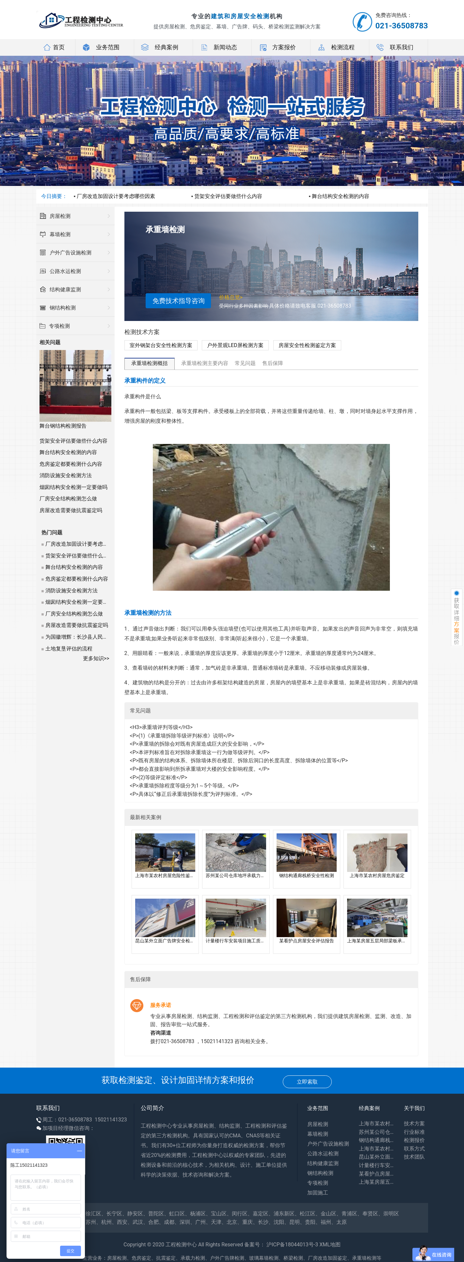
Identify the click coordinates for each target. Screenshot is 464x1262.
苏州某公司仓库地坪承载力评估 (376, 1132)
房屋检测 (317, 1124)
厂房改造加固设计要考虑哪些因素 (116, 196)
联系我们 (395, 47)
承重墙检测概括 (149, 363)
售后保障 (272, 363)
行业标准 (414, 1132)
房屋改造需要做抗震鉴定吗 (71, 510)
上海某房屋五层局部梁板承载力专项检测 (376, 1182)
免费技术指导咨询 (178, 301)
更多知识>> (96, 658)
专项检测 (317, 1183)
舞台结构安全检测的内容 (340, 196)
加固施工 (317, 1193)
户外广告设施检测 (328, 1144)
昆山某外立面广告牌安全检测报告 (376, 1157)
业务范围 (101, 47)
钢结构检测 (320, 1173)
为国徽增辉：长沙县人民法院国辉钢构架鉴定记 (100, 637)
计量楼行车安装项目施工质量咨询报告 (376, 1165)
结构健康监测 (323, 1163)
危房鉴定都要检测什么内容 (71, 464)
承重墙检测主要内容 (204, 363)
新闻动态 (218, 47)
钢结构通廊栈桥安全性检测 (376, 1140)
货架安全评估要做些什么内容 (228, 196)
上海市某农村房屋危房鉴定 (376, 1149)
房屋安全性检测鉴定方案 (307, 345)
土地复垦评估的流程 (68, 649)
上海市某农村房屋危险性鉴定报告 (376, 1123)
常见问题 (245, 363)
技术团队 (414, 1157)
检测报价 (414, 1140)
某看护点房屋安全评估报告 (376, 1174)
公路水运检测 (323, 1153)
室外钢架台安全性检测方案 (161, 345)
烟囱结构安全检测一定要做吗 (73, 487)
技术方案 (414, 1123)
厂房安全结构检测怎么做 (68, 498)
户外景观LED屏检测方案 (235, 345)
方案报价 (277, 47)
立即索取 (307, 1082)
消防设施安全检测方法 (66, 475)
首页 (54, 47)
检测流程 (336, 47)
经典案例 (160, 47)
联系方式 (414, 1149)
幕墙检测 (317, 1134)
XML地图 (330, 1244)
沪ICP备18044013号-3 (292, 1244)
